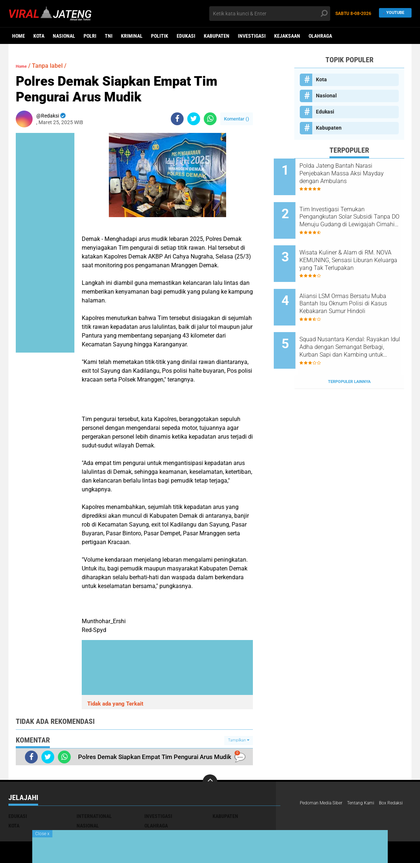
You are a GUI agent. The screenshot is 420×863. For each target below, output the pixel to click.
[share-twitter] (193, 118)
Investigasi (252, 36)
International (94, 816)
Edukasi (186, 36)
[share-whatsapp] (210, 118)
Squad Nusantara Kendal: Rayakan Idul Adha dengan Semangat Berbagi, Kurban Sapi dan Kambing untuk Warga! (355, 321)
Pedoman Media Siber (324, 803)
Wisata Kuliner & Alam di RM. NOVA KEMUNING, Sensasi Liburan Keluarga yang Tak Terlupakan (357, 247)
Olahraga (320, 36)
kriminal (132, 36)
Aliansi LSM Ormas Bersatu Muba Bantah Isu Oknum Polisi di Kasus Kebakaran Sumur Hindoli (355, 284)
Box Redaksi (314, 813)
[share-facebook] (177, 118)
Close (42, 833)
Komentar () (236, 119)
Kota (38, 36)
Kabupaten (216, 36)
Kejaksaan (287, 36)
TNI (109, 36)
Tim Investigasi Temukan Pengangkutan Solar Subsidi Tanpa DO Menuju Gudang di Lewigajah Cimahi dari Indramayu (357, 210)
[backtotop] (210, 781)
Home (18, 36)
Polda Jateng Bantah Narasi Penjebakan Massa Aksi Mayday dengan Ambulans (356, 173)
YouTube (393, 13)
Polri (90, 36)
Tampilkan (238, 740)
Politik (159, 36)
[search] (269, 13)
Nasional (64, 36)
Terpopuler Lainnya (349, 349)
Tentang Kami (370, 803)
